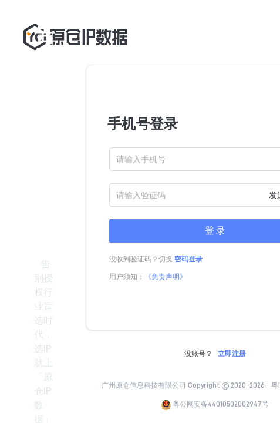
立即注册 (232, 353)
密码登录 (188, 259)
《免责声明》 (165, 276)
